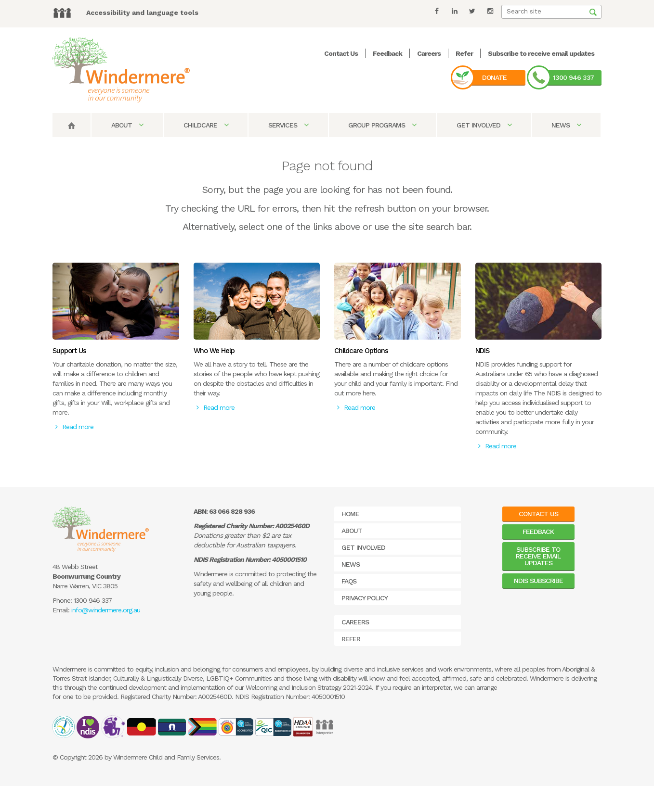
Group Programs (382, 125)
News (566, 125)
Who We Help (214, 350)
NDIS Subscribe (538, 580)
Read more (74, 427)
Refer (464, 53)
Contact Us (341, 53)
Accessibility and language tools (142, 12)
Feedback (387, 53)
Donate (494, 77)
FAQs (348, 581)
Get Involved (484, 125)
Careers (429, 53)
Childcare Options (361, 350)
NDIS (482, 350)
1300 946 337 (573, 77)
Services (288, 125)
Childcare (205, 125)
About (127, 125)
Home (350, 514)
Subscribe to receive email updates (541, 53)
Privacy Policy (364, 598)
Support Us (69, 350)
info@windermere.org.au (105, 610)
